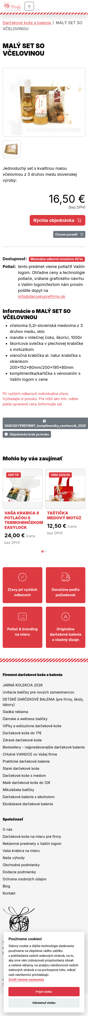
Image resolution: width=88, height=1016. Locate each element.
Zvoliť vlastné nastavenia (26, 980)
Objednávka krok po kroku (27, 434)
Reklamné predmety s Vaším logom (32, 843)
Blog (6, 886)
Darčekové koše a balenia (27, 22)
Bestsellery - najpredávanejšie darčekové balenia (44, 747)
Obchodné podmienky (21, 865)
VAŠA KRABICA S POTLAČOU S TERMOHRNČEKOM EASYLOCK (23, 520)
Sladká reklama (15, 711)
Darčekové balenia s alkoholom (29, 797)
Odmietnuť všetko (43, 1002)
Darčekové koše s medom (24, 775)
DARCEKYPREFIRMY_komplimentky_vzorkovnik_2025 (45, 423)
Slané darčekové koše (21, 768)
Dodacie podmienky (19, 872)
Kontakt (9, 893)
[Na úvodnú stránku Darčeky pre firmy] (12, 6)
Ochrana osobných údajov (25, 879)
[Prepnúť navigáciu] (29, 6)
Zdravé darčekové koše (22, 740)
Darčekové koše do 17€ (22, 733)
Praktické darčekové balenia (26, 761)
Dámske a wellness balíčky (25, 719)
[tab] (42, 551)
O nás (7, 829)
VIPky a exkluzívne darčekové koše (32, 726)
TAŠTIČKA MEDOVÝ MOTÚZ (64, 515)
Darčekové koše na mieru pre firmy (32, 836)
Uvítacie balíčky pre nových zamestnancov (38, 692)
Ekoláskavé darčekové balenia (28, 804)
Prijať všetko (44, 991)
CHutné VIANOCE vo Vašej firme (30, 754)
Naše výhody (14, 858)
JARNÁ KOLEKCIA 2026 (23, 685)
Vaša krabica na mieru (21, 850)
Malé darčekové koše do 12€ (26, 782)
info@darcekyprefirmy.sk (41, 296)
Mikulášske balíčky (18, 789)
